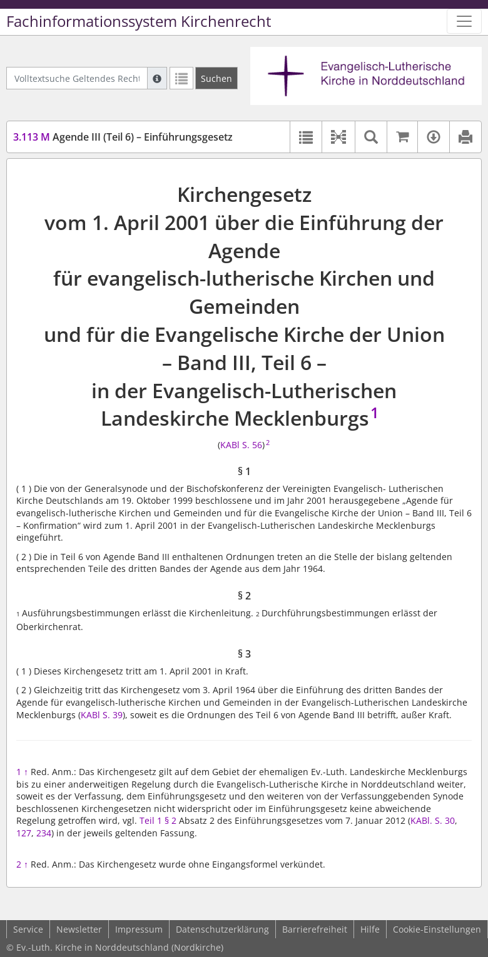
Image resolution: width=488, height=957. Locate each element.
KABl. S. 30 (432, 820)
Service (28, 929)
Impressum (139, 929)
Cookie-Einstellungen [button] (437, 929)
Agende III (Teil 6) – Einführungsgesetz (123, 137)
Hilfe (370, 929)
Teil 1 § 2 (158, 820)
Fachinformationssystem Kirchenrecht (139, 21)
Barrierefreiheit (314, 929)
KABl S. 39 (102, 715)
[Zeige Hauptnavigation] (464, 21)
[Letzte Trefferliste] (181, 78)
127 (23, 833)
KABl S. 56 (241, 445)
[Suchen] (216, 78)
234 (43, 833)
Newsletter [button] (79, 929)
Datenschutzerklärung (222, 929)
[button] (338, 137)
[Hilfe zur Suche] (157, 78)
